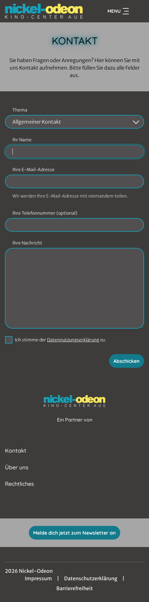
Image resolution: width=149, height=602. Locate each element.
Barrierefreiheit (74, 588)
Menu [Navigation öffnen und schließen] (118, 11)
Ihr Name (22, 140)
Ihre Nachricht (27, 243)
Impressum (38, 578)
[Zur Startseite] (44, 11)
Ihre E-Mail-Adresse (33, 169)
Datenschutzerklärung (90, 578)
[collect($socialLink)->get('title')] (68, 505)
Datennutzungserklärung (73, 340)
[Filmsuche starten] (138, 11)
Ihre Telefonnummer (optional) (44, 213)
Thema (19, 110)
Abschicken (126, 361)
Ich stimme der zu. (60, 340)
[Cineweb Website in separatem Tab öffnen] (74, 426)
